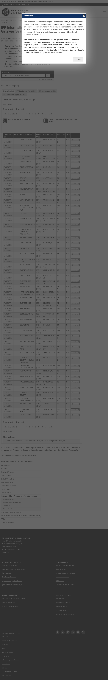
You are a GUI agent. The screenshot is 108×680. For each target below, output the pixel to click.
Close (84, 16)
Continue (78, 59)
